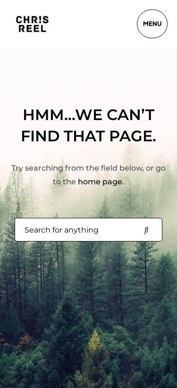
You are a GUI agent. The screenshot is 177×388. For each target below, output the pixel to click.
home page (100, 181)
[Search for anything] (146, 230)
